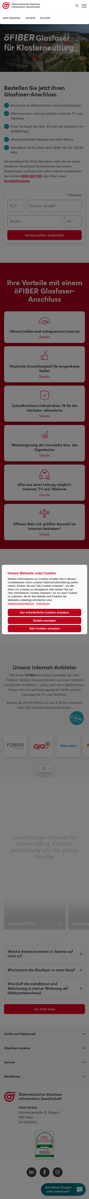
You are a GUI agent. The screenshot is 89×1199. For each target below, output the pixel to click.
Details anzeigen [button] (44, 620)
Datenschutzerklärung (21, 603)
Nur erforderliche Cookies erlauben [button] (44, 612)
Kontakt (45, 17)
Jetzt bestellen (11, 17)
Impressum (43, 603)
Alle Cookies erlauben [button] (44, 628)
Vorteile (30, 17)
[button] (77, 5)
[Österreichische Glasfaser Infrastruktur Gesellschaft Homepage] (36, 5)
